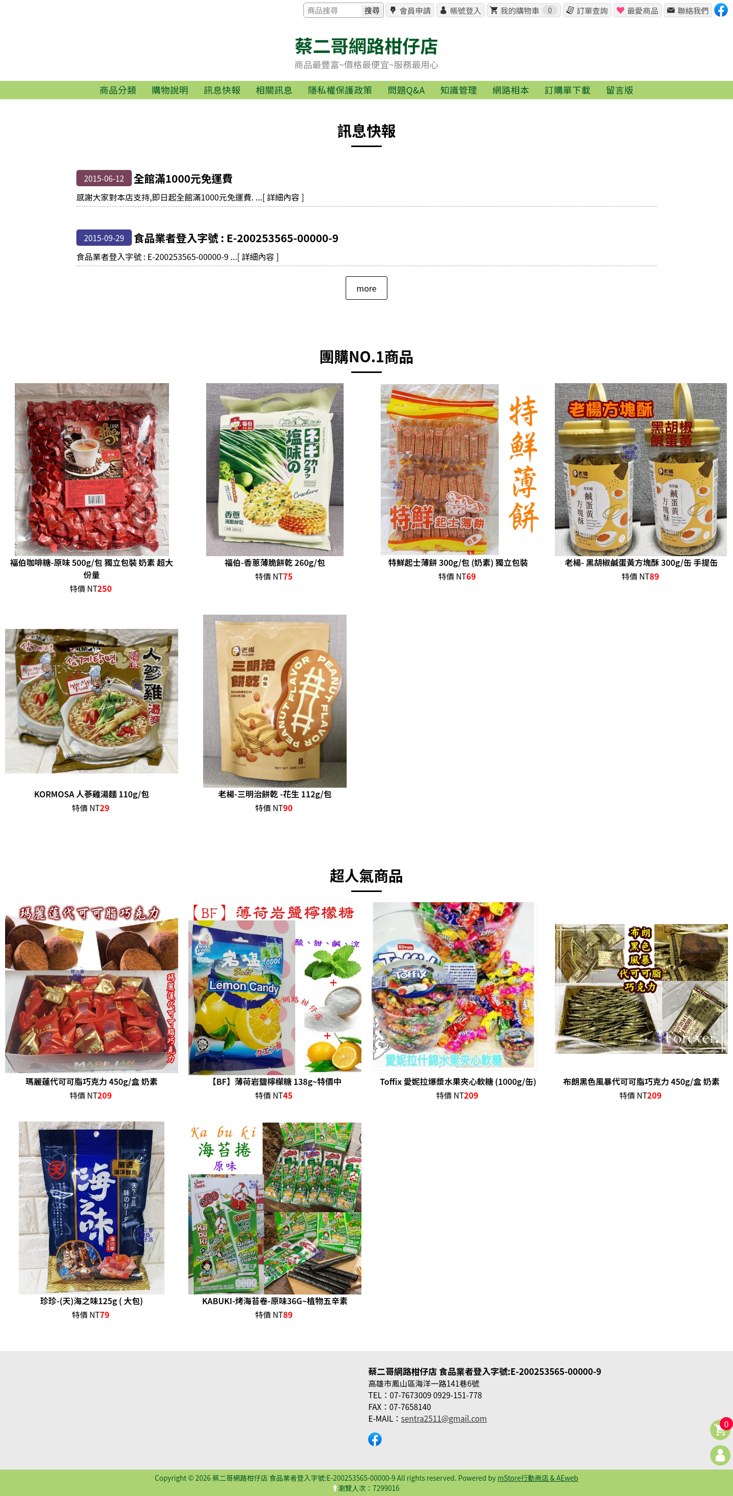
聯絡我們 (693, 10)
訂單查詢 (592, 10)
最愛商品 (642, 10)
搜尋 (372, 10)
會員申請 (415, 10)
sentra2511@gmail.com (444, 1418)
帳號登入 (465, 10)
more (366, 288)
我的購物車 (528, 10)
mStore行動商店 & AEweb (537, 1478)
